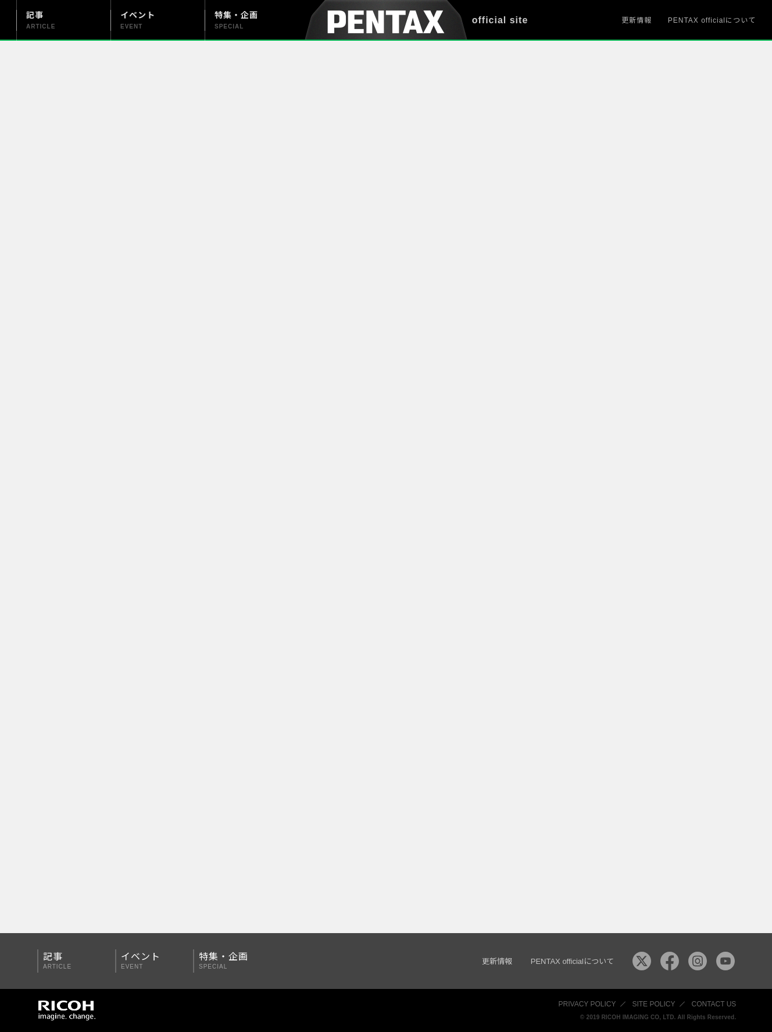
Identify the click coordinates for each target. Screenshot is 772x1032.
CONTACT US (713, 1004)
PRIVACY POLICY (587, 1004)
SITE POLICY (653, 1004)
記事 (72, 961)
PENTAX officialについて (712, 20)
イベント (150, 961)
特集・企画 (228, 961)
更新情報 (636, 20)
